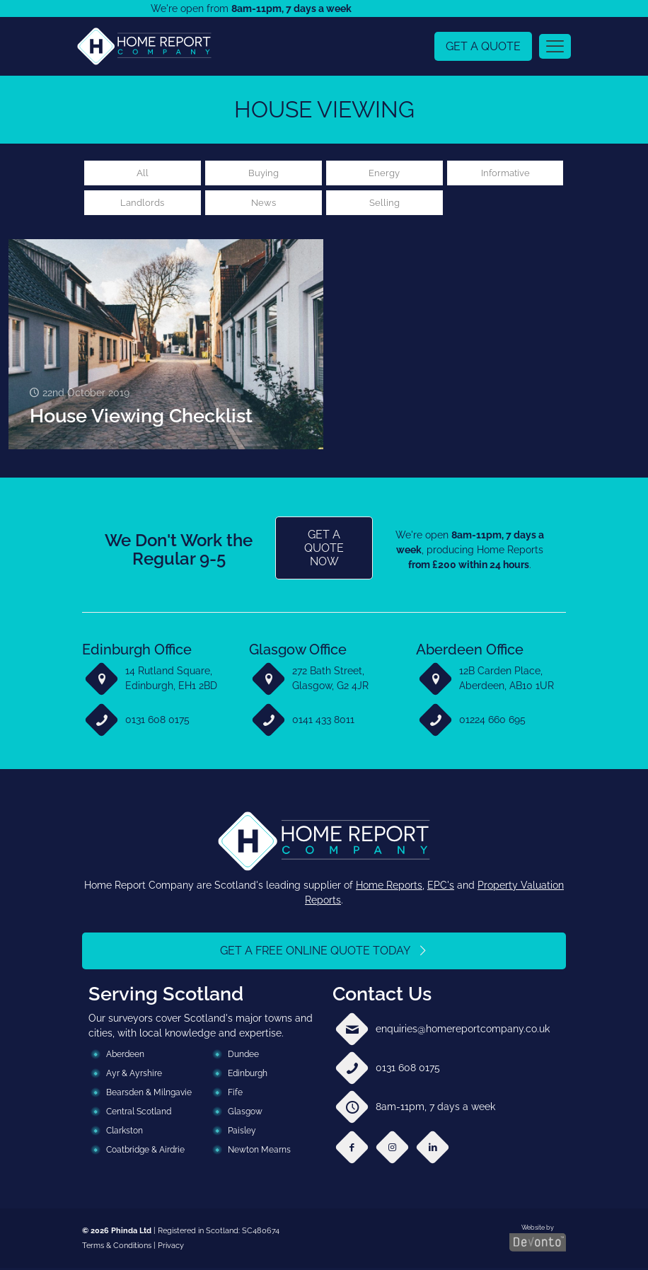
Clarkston (124, 1133)
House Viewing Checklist (141, 418)
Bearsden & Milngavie (149, 1094)
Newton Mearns (259, 1152)
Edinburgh (247, 1075)
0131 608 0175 (157, 721)
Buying (263, 173)
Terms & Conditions (116, 1247)
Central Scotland (138, 1114)
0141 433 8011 (323, 721)
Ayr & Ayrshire (134, 1075)
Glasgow (245, 1114)
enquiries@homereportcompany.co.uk (463, 1031)
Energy (384, 173)
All (143, 173)
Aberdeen (125, 1056)
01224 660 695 (492, 721)
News (263, 203)
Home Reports (389, 887)
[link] (144, 46)
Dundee (243, 1056)
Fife (235, 1094)
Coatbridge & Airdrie (145, 1152)
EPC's (440, 887)
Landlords (142, 203)
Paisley (242, 1133)
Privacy (171, 1247)
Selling (384, 203)
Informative (505, 173)
